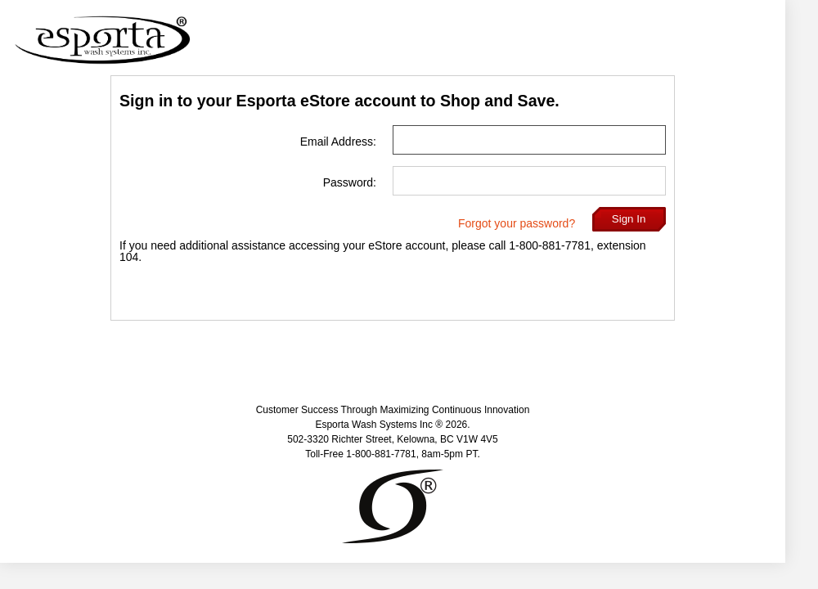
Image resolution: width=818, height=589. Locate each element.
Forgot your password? (516, 223)
